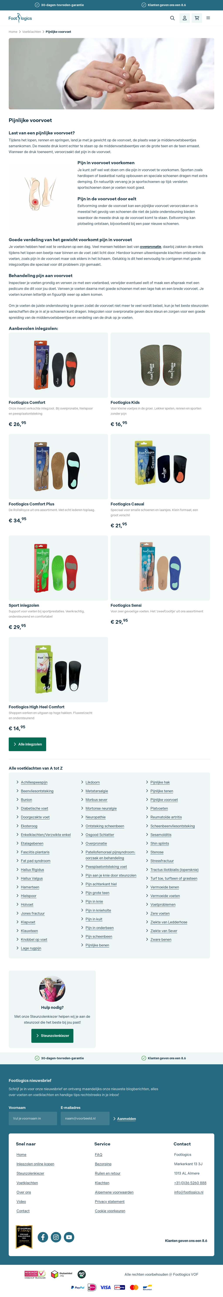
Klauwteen (29, 931)
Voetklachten (31, 32)
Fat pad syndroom (36, 861)
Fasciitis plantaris (35, 852)
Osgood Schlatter (100, 835)
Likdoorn (93, 782)
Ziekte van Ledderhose (168, 922)
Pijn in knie (94, 901)
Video (21, 1202)
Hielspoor (28, 896)
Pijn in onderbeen (100, 928)
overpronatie (150, 247)
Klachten (102, 1183)
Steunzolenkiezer (55, 1036)
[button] (172, 18)
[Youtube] (69, 1237)
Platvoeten (159, 808)
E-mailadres (70, 1108)
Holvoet (27, 905)
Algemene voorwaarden (114, 1192)
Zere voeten (160, 913)
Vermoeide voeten (165, 896)
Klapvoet (28, 922)
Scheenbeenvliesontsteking (172, 826)
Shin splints (159, 843)
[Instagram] (56, 1237)
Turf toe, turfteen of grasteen (173, 878)
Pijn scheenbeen (99, 936)
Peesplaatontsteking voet (106, 867)
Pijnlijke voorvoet (164, 800)
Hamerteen (30, 887)
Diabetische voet (34, 808)
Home (13, 32)
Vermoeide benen (164, 887)
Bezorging (103, 1164)
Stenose (157, 852)
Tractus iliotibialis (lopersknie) (174, 870)
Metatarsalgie (97, 791)
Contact (23, 1211)
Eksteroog (29, 826)
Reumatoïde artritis (166, 817)
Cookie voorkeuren (110, 1211)
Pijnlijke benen (97, 945)
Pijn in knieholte (98, 910)
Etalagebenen (32, 843)
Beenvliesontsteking (37, 791)
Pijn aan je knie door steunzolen (111, 875)
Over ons (24, 1192)
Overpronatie (96, 843)
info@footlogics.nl (188, 1192)
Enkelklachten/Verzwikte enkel (46, 835)
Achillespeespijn (34, 782)
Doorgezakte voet (35, 817)
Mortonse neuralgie (101, 808)
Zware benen (160, 940)
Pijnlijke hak (160, 782)
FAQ (98, 1155)
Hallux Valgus (32, 878)
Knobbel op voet (34, 940)
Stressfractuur (162, 861)
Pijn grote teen (97, 893)
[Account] (184, 18)
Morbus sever (96, 800)
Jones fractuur (33, 913)
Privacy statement (110, 1202)
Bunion (26, 800)
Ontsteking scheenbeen (105, 826)
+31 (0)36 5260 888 (190, 1183)
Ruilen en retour (107, 1173)
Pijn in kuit (94, 919)
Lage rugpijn (31, 948)
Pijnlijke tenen (161, 791)
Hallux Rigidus (32, 870)
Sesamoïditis (160, 835)
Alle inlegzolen (30, 744)
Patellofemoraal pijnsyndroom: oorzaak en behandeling (110, 855)
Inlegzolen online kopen (35, 1164)
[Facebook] (43, 1237)
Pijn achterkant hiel (101, 884)
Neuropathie (96, 817)
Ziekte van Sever (163, 931)
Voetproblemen (163, 905)
